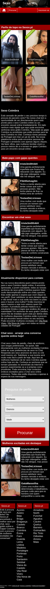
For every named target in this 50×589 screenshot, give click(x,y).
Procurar (12, 10)
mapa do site (15, 585)
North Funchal (37, 514)
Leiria (20, 542)
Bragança (22, 521)
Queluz (37, 524)
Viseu (3, 323)
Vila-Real (43, 321)
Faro (19, 536)
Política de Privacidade (38, 585)
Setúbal (21, 562)
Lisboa (20, 544)
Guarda (21, 539)
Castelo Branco (21, 526)
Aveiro (20, 513)
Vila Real (22, 570)
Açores (20, 510)
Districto (9, 405)
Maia (36, 542)
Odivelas (38, 536)
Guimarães (39, 530)
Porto (20, 556)
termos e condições (25, 585)
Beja (19, 515)
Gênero (8, 395)
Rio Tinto (38, 533)
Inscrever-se (43, 10)
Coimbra (21, 530)
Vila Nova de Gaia (16, 323)
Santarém (22, 559)
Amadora (38, 510)
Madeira (21, 547)
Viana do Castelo (21, 566)
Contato (2, 587)
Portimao (22, 553)
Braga (20, 518)
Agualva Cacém (37, 520)
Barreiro (37, 527)
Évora (20, 533)
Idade (7, 416)
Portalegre (22, 550)
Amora (37, 539)
